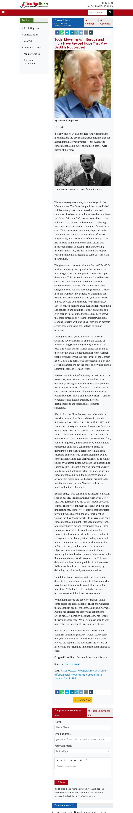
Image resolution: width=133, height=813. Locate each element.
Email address (63, 733)
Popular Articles (31, 53)
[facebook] (57, 32)
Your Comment (63, 745)
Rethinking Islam (31, 28)
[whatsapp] (62, 32)
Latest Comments (32, 47)
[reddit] (81, 32)
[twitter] (67, 32)
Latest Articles (30, 34)
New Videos (29, 41)
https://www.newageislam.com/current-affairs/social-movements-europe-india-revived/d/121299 (82, 674)
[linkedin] (72, 32)
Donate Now (83, 699)
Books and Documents (29, 62)
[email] (86, 32)
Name (58, 721)
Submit (61, 782)
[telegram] (76, 32)
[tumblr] (91, 32)
